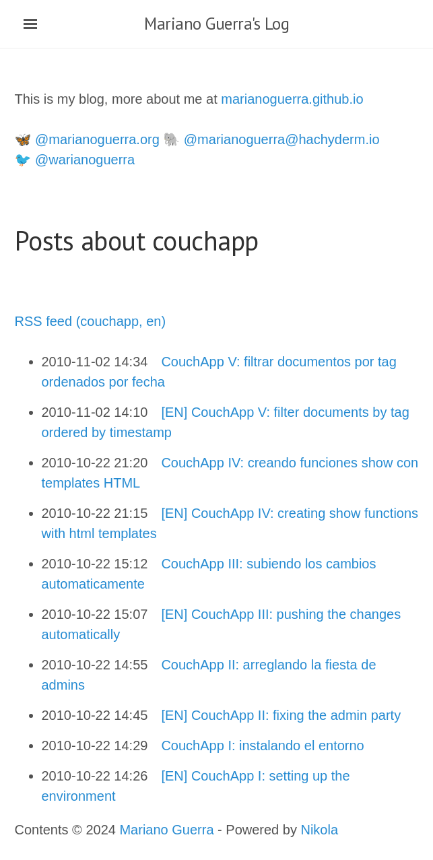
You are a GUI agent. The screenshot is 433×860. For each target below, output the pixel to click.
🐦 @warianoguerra (75, 159)
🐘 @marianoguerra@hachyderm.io (271, 139)
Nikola (319, 829)
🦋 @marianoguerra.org (87, 139)
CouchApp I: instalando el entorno (262, 745)
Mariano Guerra (166, 829)
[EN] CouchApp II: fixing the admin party (281, 715)
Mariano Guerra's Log (216, 23)
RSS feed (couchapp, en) (90, 321)
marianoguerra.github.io (292, 99)
